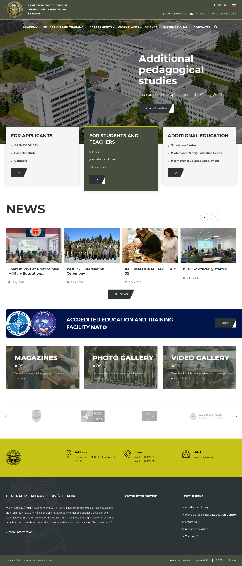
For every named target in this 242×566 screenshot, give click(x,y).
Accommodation (196, 529)
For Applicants (32, 135)
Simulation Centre (183, 145)
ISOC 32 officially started (205, 269)
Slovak (232, 560)
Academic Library (104, 159)
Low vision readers (175, 13)
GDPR (219, 560)
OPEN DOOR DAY (26, 145)
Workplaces (128, 27)
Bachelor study (24, 153)
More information (20, 532)
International (175, 27)
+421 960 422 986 (145, 461)
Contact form (194, 536)
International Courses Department (195, 160)
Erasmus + (99, 167)
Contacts (202, 27)
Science (151, 27)
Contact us (198, 13)
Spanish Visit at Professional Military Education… (33, 271)
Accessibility (203, 560)
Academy (30, 27)
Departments (100, 27)
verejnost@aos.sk (202, 457)
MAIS (95, 151)
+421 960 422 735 (223, 13)
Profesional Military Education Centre (197, 153)
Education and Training (63, 27)
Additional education (198, 135)
